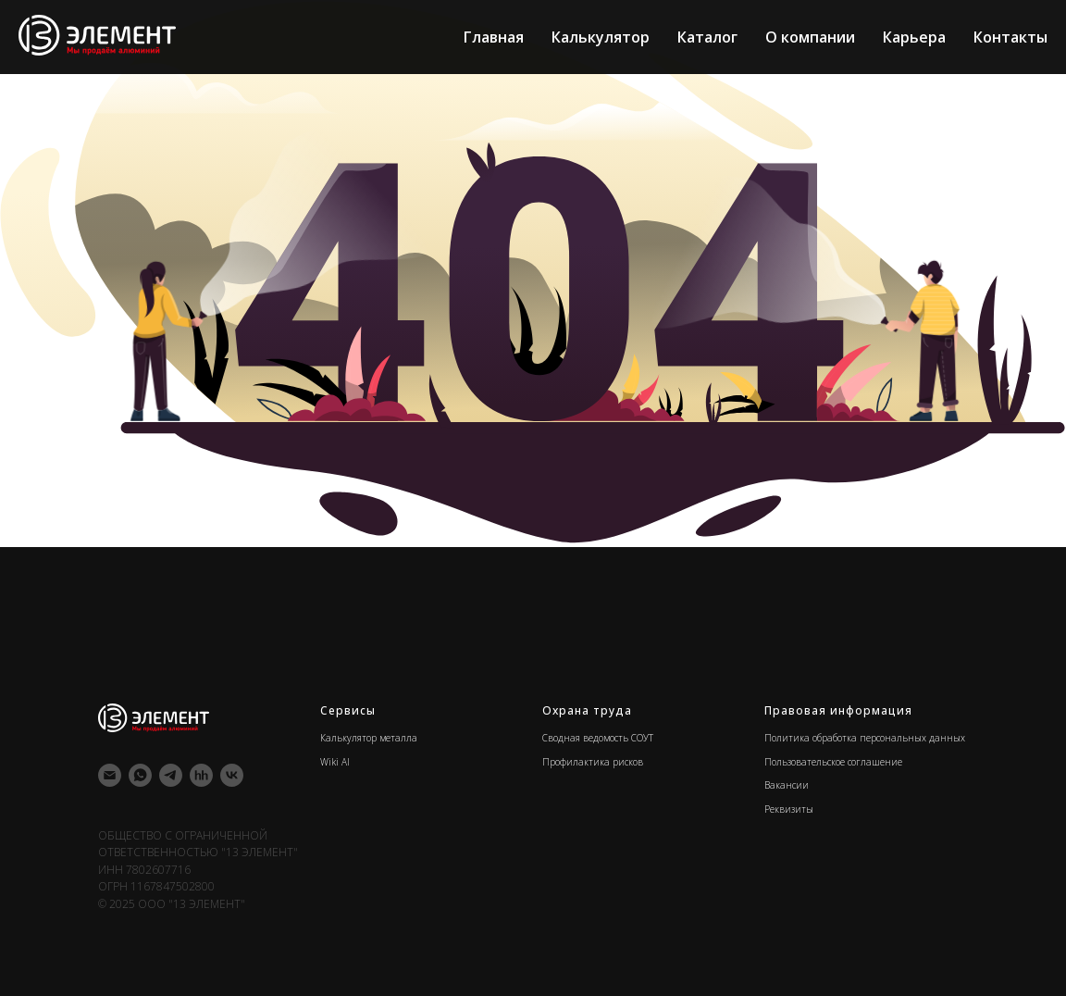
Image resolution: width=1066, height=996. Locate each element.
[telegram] (170, 775)
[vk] (231, 775)
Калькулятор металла (368, 737)
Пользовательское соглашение (833, 761)
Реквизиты (788, 809)
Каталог (707, 37)
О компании (810, 37)
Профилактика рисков (592, 761)
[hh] (201, 775)
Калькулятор (601, 37)
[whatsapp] (140, 775)
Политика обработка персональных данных (864, 737)
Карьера (914, 37)
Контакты (1010, 37)
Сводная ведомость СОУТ (597, 737)
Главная (494, 37)
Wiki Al (335, 761)
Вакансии (786, 784)
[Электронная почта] (109, 775)
